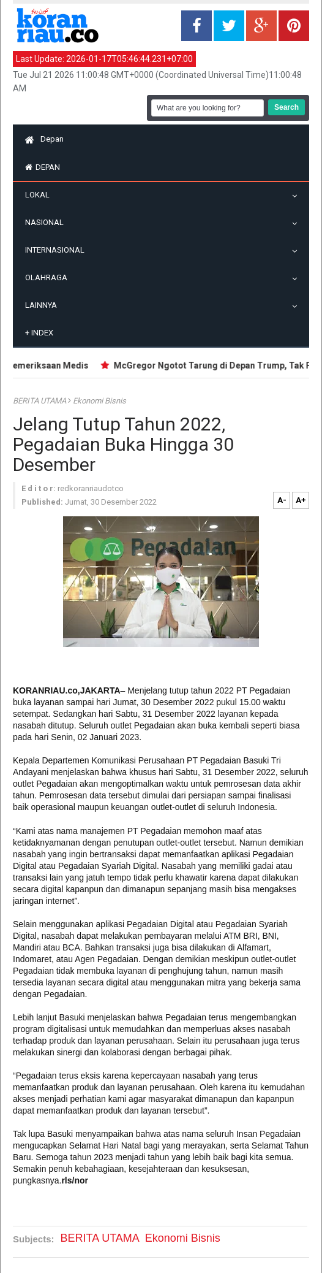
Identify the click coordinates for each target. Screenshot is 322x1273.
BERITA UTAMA (40, 400)
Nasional (47, 222)
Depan (44, 138)
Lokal (40, 194)
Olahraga (49, 277)
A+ (301, 500)
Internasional (58, 250)
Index (39, 332)
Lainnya (44, 305)
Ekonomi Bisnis (99, 400)
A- (281, 500)
